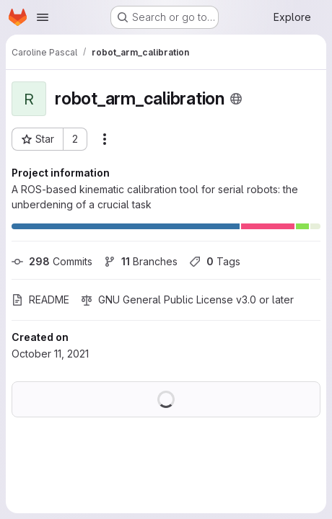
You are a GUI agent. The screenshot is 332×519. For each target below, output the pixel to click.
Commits (52, 261)
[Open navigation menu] (42, 17)
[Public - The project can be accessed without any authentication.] (236, 99)
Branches (141, 261)
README (40, 299)
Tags (214, 261)
